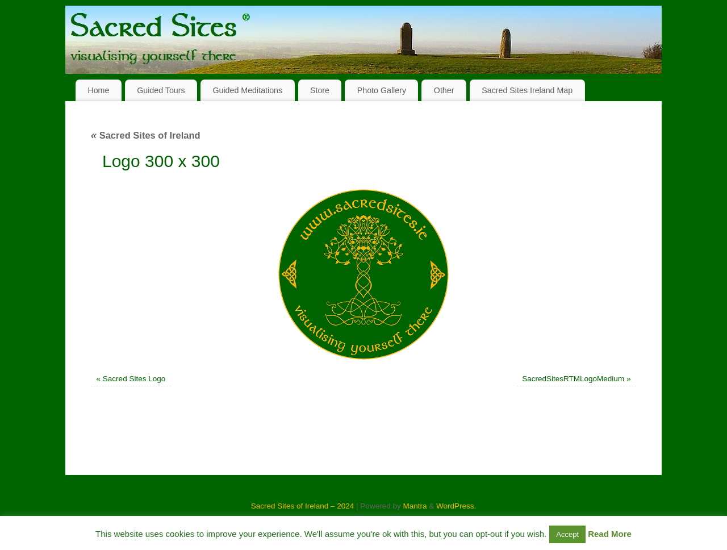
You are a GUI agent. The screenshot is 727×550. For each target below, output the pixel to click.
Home (98, 90)
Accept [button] (567, 534)
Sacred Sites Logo (134, 378)
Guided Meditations (247, 90)
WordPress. (456, 506)
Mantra (415, 506)
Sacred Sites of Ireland (145, 135)
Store (319, 90)
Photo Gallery (381, 90)
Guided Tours (161, 90)
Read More (610, 534)
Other (444, 90)
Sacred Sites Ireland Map (527, 90)
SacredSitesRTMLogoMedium (573, 378)
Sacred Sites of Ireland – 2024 (302, 506)
